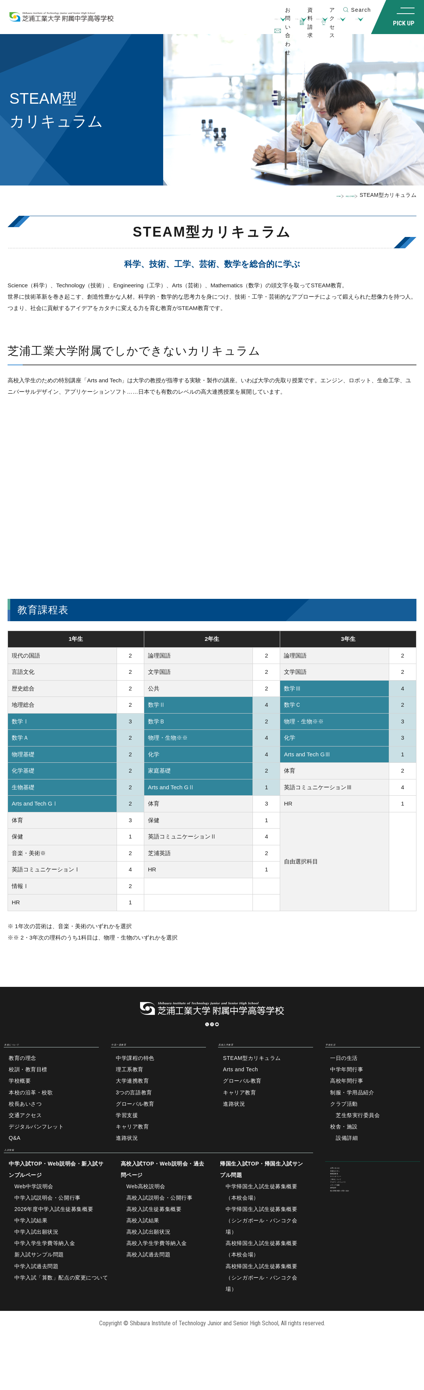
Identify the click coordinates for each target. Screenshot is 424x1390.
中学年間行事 (346, 1088)
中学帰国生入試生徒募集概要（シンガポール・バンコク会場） (261, 1248)
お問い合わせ (346, 1191)
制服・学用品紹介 (352, 1111)
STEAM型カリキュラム (252, 1077)
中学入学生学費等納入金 (44, 1271)
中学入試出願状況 (36, 1260)
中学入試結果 (30, 1248)
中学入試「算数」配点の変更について (61, 1305)
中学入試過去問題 (36, 1294)
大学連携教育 (132, 1100)
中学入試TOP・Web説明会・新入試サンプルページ (56, 1197)
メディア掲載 (346, 1259)
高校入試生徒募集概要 (154, 1237)
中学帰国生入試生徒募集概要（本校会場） (261, 1220)
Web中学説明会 (33, 1214)
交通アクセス (25, 1134)
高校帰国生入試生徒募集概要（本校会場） (261, 1277)
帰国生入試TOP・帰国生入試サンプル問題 (261, 1197)
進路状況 (127, 1156)
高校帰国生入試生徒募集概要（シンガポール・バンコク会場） (261, 1305)
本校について (162, 23)
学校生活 (305, 23)
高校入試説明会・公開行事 (159, 1226)
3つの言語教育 (134, 1111)
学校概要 (20, 1100)
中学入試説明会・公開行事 (47, 1226)
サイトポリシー (349, 1225)
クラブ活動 (344, 1122)
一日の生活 (344, 1077)
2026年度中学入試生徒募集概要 (53, 1237)
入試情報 (344, 23)
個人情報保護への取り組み (363, 1282)
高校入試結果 (142, 1248)
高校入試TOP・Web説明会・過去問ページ (162, 1197)
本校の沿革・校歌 (31, 1111)
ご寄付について (349, 1237)
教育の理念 (22, 1077)
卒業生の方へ (346, 1203)
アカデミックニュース (357, 1248)
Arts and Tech (240, 1088)
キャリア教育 (132, 1145)
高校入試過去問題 (148, 1282)
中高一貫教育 (212, 23)
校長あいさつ (25, 1122)
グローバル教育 (135, 1122)
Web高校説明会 (145, 1214)
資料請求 (284, 10)
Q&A (14, 1156)
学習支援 (127, 1134)
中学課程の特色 (135, 1077)
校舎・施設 (344, 1145)
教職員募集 (344, 1214)
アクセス (323, 10)
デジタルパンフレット (36, 1145)
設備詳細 (347, 1156)
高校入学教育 (261, 23)
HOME (285, 195)
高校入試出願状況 (148, 1260)
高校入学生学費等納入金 (156, 1271)
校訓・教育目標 (28, 1088)
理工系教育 (129, 1088)
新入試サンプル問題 (39, 1282)
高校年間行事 (346, 1100)
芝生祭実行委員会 (358, 1134)
